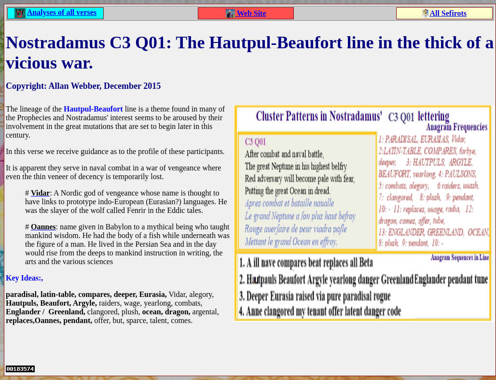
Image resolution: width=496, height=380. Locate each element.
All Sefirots (448, 13)
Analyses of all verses (61, 12)
